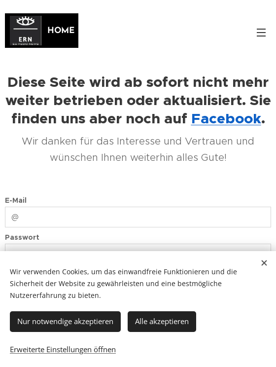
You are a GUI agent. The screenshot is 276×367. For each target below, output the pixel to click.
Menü (261, 32)
